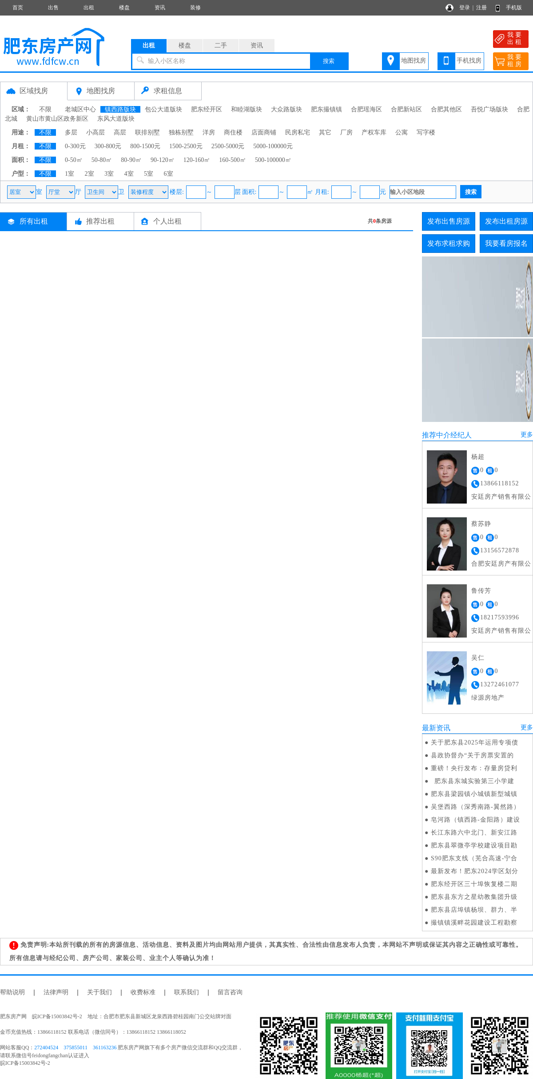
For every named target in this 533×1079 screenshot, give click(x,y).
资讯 (160, 7)
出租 (89, 7)
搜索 (328, 61)
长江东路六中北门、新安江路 (474, 832)
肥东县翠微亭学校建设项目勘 (474, 845)
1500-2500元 (186, 146)
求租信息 (168, 91)
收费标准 (143, 992)
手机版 (514, 7)
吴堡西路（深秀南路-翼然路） (475, 806)
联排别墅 (147, 132)
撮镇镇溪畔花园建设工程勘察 (474, 922)
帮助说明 (12, 992)
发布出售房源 (448, 221)
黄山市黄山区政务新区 (57, 118)
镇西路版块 (120, 109)
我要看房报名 (506, 243)
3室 (109, 173)
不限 (45, 109)
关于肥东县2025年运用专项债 (474, 742)
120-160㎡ (197, 160)
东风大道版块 (116, 118)
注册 (481, 7)
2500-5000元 (228, 146)
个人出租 (167, 221)
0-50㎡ (74, 160)
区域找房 (34, 91)
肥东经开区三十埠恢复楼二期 (474, 884)
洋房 (209, 132)
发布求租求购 (448, 243)
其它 (325, 132)
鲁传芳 (481, 590)
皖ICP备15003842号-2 (25, 1063)
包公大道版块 (163, 109)
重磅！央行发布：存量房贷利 (474, 768)
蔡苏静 (481, 523)
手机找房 (469, 60)
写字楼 (426, 132)
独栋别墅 (181, 132)
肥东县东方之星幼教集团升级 (474, 897)
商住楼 (233, 132)
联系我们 (186, 992)
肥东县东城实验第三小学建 (472, 781)
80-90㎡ (131, 160)
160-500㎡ (232, 160)
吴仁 (478, 657)
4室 (129, 173)
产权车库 (374, 132)
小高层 (95, 132)
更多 (527, 434)
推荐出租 (100, 221)
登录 (464, 7)
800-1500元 (145, 146)
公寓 (401, 132)
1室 (69, 173)
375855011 (76, 1047)
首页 (17, 7)
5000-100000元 (273, 146)
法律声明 (56, 992)
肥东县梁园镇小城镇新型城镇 (474, 794)
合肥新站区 (406, 109)
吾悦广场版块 (489, 109)
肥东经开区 (206, 109)
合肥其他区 (446, 109)
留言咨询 (230, 992)
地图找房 (413, 60)
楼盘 (124, 7)
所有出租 (34, 221)
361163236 (105, 1047)
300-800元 (108, 146)
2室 (89, 173)
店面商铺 (263, 132)
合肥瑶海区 (366, 109)
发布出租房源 (506, 221)
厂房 (346, 132)
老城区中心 (80, 109)
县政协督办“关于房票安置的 (472, 755)
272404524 (46, 1047)
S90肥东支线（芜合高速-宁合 (474, 858)
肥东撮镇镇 (326, 109)
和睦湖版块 (246, 109)
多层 (71, 132)
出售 (53, 7)
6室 (168, 173)
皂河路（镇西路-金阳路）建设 (475, 819)
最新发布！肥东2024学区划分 (474, 871)
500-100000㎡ (273, 160)
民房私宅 (297, 132)
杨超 (478, 456)
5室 (148, 173)
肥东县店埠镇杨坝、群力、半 (474, 909)
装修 (195, 7)
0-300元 (75, 146)
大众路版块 (286, 109)
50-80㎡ (101, 160)
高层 (120, 132)
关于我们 (99, 992)
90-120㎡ (163, 160)
